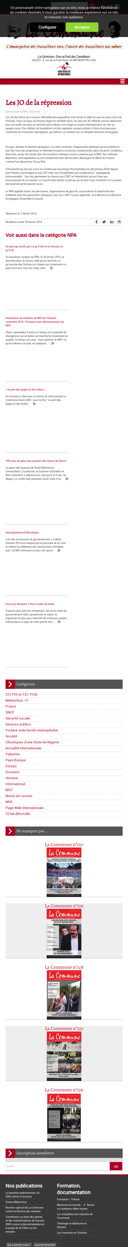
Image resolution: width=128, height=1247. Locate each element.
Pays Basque (16, 565)
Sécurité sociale (18, 524)
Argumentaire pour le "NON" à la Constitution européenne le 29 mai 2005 (31, 1206)
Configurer (47, 27)
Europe (11, 571)
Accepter (82, 27)
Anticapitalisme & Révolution (22, 403)
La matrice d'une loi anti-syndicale (25, 1156)
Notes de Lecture (19, 601)
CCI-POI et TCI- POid (21, 500)
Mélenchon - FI (17, 506)
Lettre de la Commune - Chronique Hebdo (31, 1063)
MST (9, 595)
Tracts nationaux (17, 1075)
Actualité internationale (23, 553)
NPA (9, 607)
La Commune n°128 (64, 773)
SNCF (10, 518)
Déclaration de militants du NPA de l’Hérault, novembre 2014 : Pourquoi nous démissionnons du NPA (94, 250)
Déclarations (29, 1069)
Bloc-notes (37, 1075)
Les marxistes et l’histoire (72, 1038)
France (11, 512)
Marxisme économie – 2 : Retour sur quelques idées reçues (76, 1012)
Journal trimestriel (44, 1050)
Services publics (18, 529)
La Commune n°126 (64, 896)
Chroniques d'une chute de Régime (32, 547)
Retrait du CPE (14, 1214)
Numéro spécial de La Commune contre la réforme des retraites (24, 1015)
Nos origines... (14, 1162)
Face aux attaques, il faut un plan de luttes (91, 403)
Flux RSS (71, 1236)
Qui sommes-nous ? (19, 1050)
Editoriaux (13, 1069)
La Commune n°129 (64, 712)
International (15, 589)
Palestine (13, 559)
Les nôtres (13, 1056)
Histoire (12, 583)
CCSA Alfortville (18, 619)
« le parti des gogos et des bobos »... (26, 324)
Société (11, 541)
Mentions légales (94, 1236)
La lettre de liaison (51, 1069)
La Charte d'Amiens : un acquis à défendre (30, 1151)
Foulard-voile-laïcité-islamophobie (32, 535)
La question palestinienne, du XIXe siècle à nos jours (22, 1000)
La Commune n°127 (64, 834)
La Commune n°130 (64, 650)
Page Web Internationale (25, 613)
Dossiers (12, 577)
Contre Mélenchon (16, 1007)
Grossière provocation (18, 1199)
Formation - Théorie (68, 1005)
